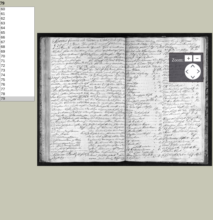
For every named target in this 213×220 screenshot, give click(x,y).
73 (17, 70)
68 (17, 47)
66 (17, 37)
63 (17, 23)
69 (17, 51)
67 (17, 42)
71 (17, 61)
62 (17, 18)
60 (17, 9)
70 (17, 56)
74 (17, 75)
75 (17, 80)
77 (17, 89)
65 (17, 32)
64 (17, 28)
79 (17, 98)
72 (17, 65)
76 (17, 84)
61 (17, 14)
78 (17, 94)
